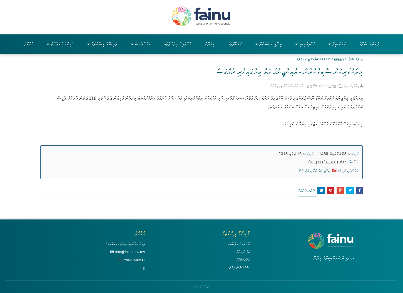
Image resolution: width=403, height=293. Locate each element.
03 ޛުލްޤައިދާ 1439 (333, 153)
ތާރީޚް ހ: (353, 153)
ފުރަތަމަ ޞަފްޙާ (355, 59)
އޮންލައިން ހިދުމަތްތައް (177, 44)
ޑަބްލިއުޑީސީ (305, 44)
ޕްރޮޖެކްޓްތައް (243, 259)
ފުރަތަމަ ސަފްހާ (369, 44)
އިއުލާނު (209, 44)
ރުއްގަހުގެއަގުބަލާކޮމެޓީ (319, 59)
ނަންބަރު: (353, 162)
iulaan (339, 59)
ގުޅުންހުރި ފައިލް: (348, 170)
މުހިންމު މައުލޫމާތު (60, 44)
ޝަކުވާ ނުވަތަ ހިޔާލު (239, 267)
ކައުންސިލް (336, 44)
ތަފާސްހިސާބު (243, 252)
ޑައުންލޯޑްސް (140, 44)
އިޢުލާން (300, 59)
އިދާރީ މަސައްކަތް (268, 44)
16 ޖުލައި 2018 (290, 153)
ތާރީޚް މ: (308, 153)
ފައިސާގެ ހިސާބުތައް (102, 44)
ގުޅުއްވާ (28, 44)
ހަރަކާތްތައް (235, 44)
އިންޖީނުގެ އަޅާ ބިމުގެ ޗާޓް (317, 170)
